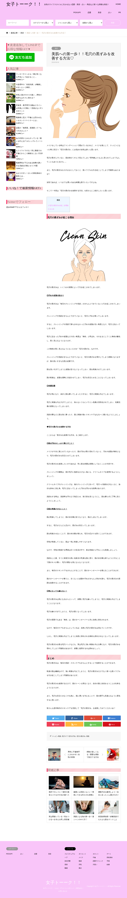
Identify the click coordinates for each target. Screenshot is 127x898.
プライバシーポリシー (67, 888)
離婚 (66, 868)
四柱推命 (110, 857)
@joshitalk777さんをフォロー (17, 207)
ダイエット (82, 854)
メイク (81, 857)
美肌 (87, 736)
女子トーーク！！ (63, 882)
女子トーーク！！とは (50, 888)
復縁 (80, 861)
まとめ (51, 209)
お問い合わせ (62, 891)
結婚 (108, 864)
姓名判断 (68, 861)
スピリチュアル (70, 854)
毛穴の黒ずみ (81, 736)
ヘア (66, 857)
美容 (99, 12)
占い (110, 12)
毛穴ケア (65, 736)
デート (109, 854)
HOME (118, 4)
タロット (96, 854)
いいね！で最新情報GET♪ (24, 188)
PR (119, 12)
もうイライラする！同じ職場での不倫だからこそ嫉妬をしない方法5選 (29, 153)
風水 (80, 868)
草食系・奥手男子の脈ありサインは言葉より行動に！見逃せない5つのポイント (29, 108)
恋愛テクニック (98, 861)
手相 (108, 861)
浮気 (80, 864)
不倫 (94, 857)
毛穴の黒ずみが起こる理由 (58, 205)
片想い (95, 864)
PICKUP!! (77, 12)
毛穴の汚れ (72, 736)
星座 (66, 864)
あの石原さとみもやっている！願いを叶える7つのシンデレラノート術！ (29, 141)
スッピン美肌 (56, 736)
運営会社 (79, 888)
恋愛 (89, 12)
